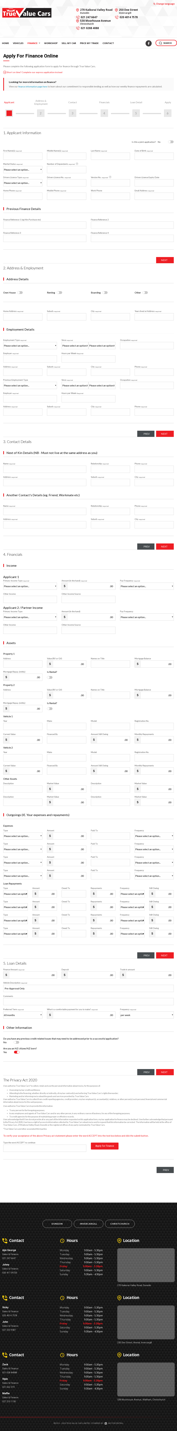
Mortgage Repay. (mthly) (14, 672)
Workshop (51, 43)
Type (5, 830)
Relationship (100, 463)
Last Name (99, 151)
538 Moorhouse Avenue (95, 22)
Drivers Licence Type (16, 177)
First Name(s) (12, 151)
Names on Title (97, 658)
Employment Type (30, 344)
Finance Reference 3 (12, 233)
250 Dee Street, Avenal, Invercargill (134, 1342)
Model (94, 721)
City (96, 311)
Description (8, 783)
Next (163, 260)
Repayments (96, 888)
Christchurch (119, 1223)
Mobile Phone (56, 190)
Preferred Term (13, 1009)
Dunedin (57, 1223)
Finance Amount (13, 969)
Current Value (9, 734)
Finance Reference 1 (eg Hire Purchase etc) (22, 219)
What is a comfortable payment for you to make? (72, 1009)
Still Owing (154, 888)
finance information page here (33, 86)
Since (67, 340)
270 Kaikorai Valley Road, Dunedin (134, 1285)
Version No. (101, 177)
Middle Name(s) (57, 151)
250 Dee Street (128, 11)
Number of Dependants (63, 164)
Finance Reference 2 (100, 219)
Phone (141, 366)
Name (9, 463)
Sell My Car (69, 43)
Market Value (53, 783)
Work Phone (96, 190)
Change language (164, 3)
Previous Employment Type (30, 384)
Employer (11, 353)
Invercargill (88, 1223)
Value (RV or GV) (54, 658)
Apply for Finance (104, 1148)
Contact (108, 43)
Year (5, 721)
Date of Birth (144, 151)
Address (10, 366)
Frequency (139, 830)
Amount (50, 830)
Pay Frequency (130, 580)
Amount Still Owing (99, 734)
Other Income (9, 594)
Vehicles (18, 43)
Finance (33, 43)
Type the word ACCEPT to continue (19, 1142)
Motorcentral (114, 1423)
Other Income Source (71, 594)
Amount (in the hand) (74, 580)
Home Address (13, 311)
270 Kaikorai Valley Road (96, 11)
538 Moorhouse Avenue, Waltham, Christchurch (141, 1399)
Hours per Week (72, 353)
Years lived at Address (148, 311)
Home (5, 43)
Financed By (52, 734)
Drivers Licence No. (59, 177)
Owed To (66, 888)
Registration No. (142, 721)
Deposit (65, 969)
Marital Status (13, 164)
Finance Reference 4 (100, 233)
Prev (143, 433)
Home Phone (12, 190)
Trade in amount (127, 969)
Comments (8, 996)
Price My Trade (89, 43)
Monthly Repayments (144, 734)
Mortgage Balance (143, 658)
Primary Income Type (16, 580)
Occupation (128, 340)
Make (49, 721)
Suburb (53, 311)
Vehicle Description (15, 983)
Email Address (144, 190)
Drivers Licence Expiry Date (147, 177)
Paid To (94, 830)
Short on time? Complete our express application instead (34, 72)
